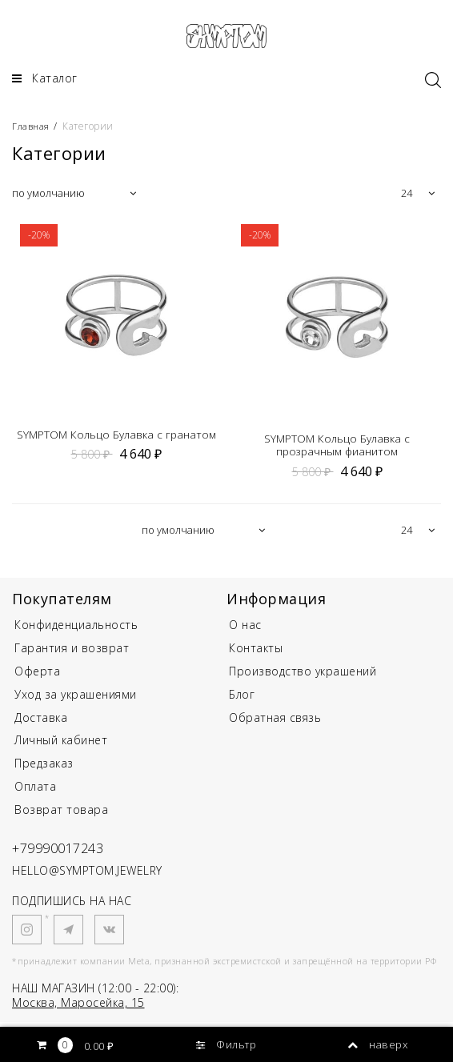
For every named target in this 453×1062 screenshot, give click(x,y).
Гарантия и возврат (71, 651)
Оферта (37, 675)
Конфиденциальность (76, 629)
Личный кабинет (60, 744)
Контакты (256, 651)
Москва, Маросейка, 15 (78, 1006)
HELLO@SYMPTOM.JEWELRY (87, 874)
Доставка (40, 721)
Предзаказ (44, 767)
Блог (242, 698)
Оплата (35, 790)
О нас (245, 629)
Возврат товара (61, 813)
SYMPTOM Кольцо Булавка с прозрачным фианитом (337, 449)
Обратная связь (275, 721)
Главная (33, 130)
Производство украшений (302, 675)
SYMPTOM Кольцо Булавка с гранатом (116, 438)
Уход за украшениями (75, 698)
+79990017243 (63, 851)
